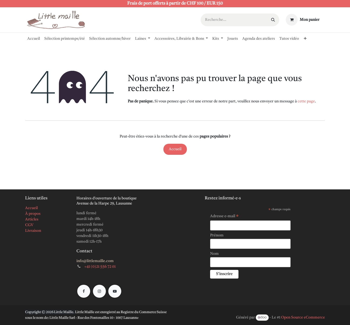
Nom (214, 254)
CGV (29, 225)
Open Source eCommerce (303, 317)
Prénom (217, 235)
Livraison (33, 231)
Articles (31, 219)
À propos (33, 214)
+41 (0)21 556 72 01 (100, 267)
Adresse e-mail (224, 217)
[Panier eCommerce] (302, 19)
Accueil (175, 149)
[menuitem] (33, 38)
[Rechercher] (273, 20)
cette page (306, 101)
